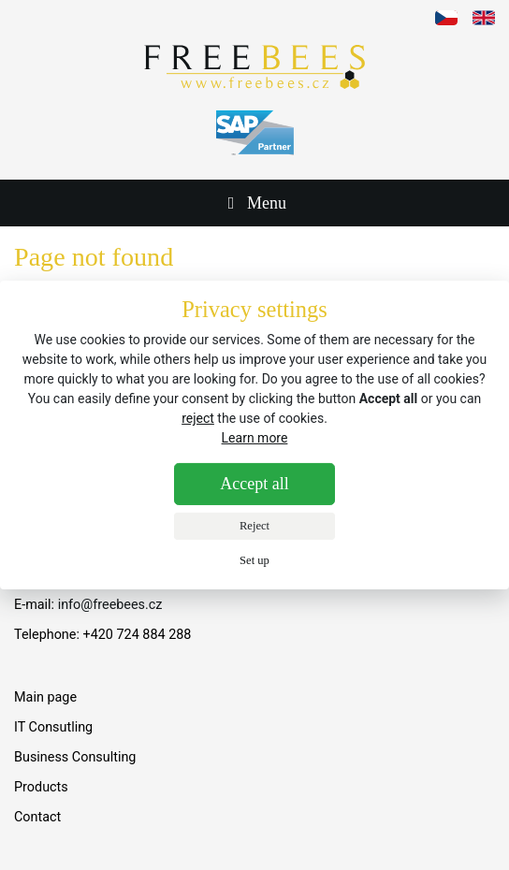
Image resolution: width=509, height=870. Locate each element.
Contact (37, 817)
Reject (254, 525)
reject (198, 418)
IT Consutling (53, 727)
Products (41, 787)
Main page (45, 697)
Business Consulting (75, 757)
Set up (254, 560)
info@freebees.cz (110, 605)
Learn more (255, 437)
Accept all (254, 483)
